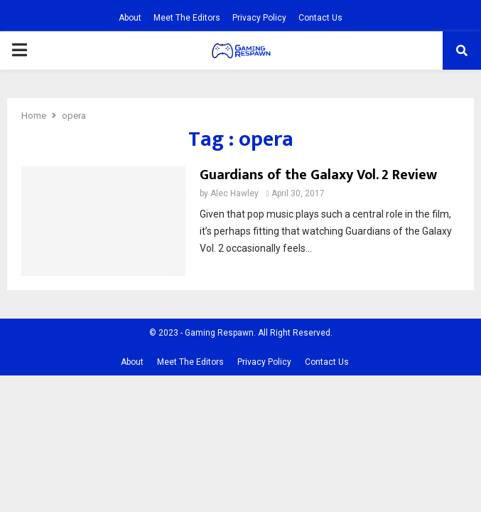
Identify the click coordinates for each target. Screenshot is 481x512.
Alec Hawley (234, 193)
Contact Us (320, 18)
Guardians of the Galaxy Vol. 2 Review (318, 175)
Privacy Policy (259, 18)
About (130, 18)
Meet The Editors (186, 18)
